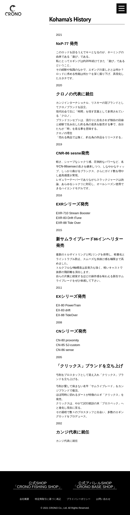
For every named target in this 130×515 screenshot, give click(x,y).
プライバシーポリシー (78, 499)
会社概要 (24, 499)
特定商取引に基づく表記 (48, 499)
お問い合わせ (103, 499)
